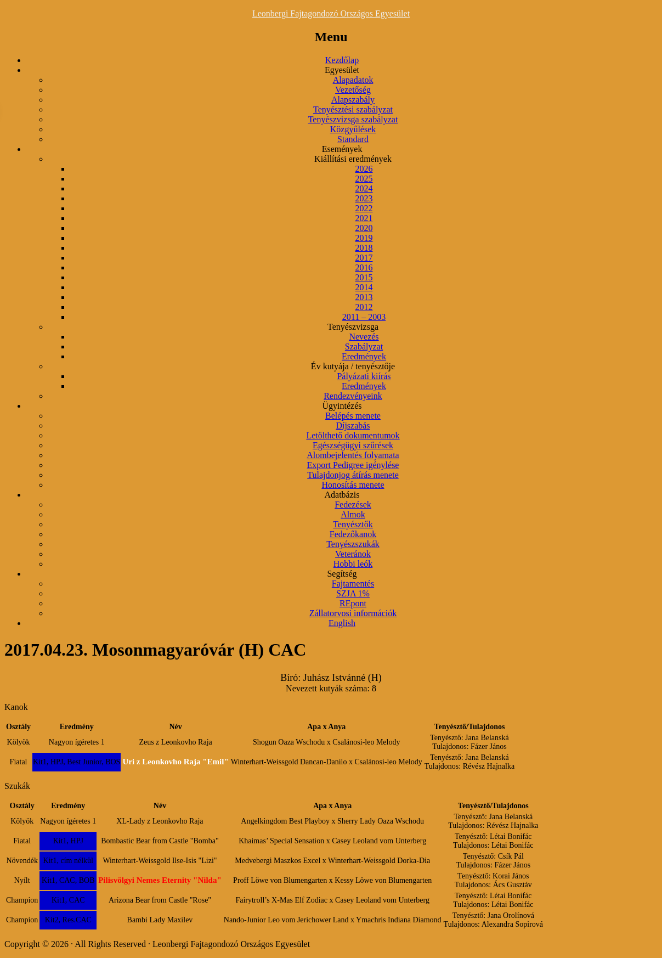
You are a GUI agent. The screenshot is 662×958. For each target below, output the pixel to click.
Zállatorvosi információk (353, 613)
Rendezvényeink (353, 396)
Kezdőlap (342, 60)
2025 (364, 178)
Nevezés (363, 336)
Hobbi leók (353, 563)
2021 (364, 218)
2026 (364, 168)
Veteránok (353, 554)
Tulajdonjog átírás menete (353, 475)
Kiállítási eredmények (353, 159)
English (342, 623)
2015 (364, 277)
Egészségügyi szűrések (353, 445)
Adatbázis (342, 494)
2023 (364, 198)
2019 (364, 238)
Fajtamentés (353, 583)
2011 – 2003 (364, 317)
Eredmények (364, 356)
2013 (364, 297)
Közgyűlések (353, 129)
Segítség (342, 573)
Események (342, 149)
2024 (364, 188)
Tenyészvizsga (352, 326)
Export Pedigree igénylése (353, 465)
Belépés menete (353, 415)
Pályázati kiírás (364, 376)
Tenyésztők (353, 524)
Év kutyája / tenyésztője (353, 366)
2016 (364, 267)
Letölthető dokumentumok (352, 435)
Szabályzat (364, 346)
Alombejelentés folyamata (353, 455)
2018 (364, 247)
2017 (364, 257)
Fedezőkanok (353, 534)
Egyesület (342, 70)
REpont (353, 603)
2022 (364, 208)
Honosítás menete (352, 484)
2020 (364, 228)
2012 (364, 307)
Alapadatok (353, 79)
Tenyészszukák (353, 544)
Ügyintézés (342, 405)
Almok (353, 514)
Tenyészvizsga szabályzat (353, 119)
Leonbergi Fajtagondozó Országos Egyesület (331, 13)
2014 (364, 287)
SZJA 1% (353, 593)
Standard (353, 139)
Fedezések (353, 504)
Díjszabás (353, 425)
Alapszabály (353, 99)
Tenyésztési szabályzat (353, 109)
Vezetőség (353, 89)
